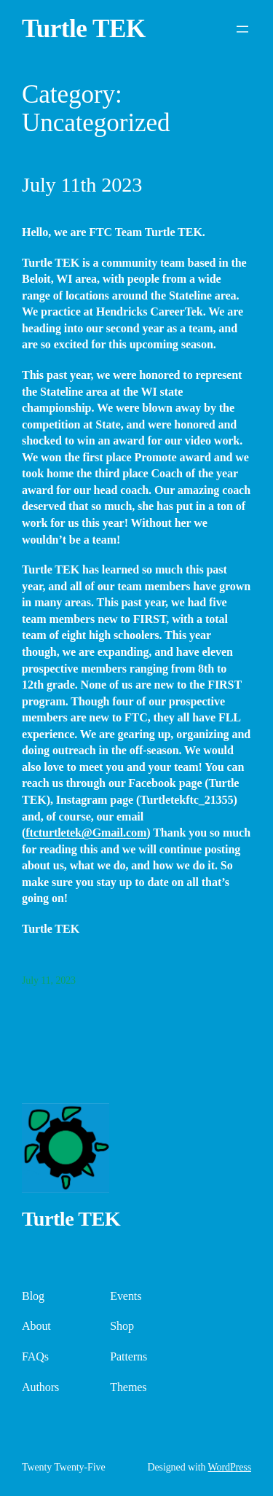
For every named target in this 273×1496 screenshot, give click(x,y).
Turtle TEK (84, 29)
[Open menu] (242, 29)
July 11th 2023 (82, 184)
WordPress (229, 1467)
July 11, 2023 (49, 980)
